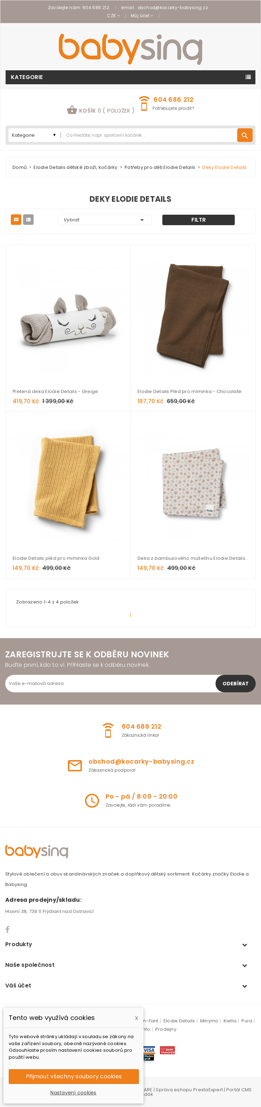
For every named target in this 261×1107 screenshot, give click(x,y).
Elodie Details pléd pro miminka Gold (56, 558)
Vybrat (105, 220)
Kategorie (27, 77)
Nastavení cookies (73, 1092)
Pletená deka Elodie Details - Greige (55, 391)
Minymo (209, 1021)
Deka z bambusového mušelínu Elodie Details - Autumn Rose (192, 558)
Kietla (230, 1021)
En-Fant (149, 1021)
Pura (246, 1021)
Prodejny (165, 1029)
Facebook (7, 929)
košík (100, 109)
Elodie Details (179, 1021)
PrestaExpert (208, 1089)
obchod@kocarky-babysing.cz (172, 7)
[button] (100, 110)
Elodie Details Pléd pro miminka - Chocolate (189, 391)
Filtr (198, 220)
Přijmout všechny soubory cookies (74, 1076)
